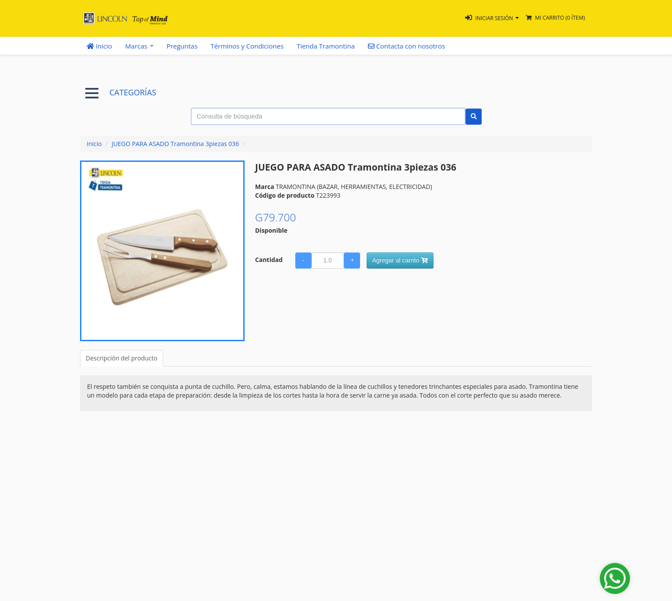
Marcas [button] (139, 46)
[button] (492, 18)
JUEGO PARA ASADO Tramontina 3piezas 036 (175, 144)
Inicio (99, 46)
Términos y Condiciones (247, 46)
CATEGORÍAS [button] (120, 92)
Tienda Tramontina (326, 46)
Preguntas (182, 46)
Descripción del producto (122, 358)
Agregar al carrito (400, 260)
